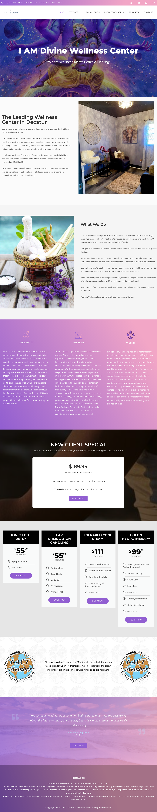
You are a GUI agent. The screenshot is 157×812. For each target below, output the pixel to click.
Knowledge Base (114, 12)
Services (75, 12)
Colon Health (93, 12)
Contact (148, 12)
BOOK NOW (20, 575)
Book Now (134, 12)
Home (61, 12)
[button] (75, 12)
